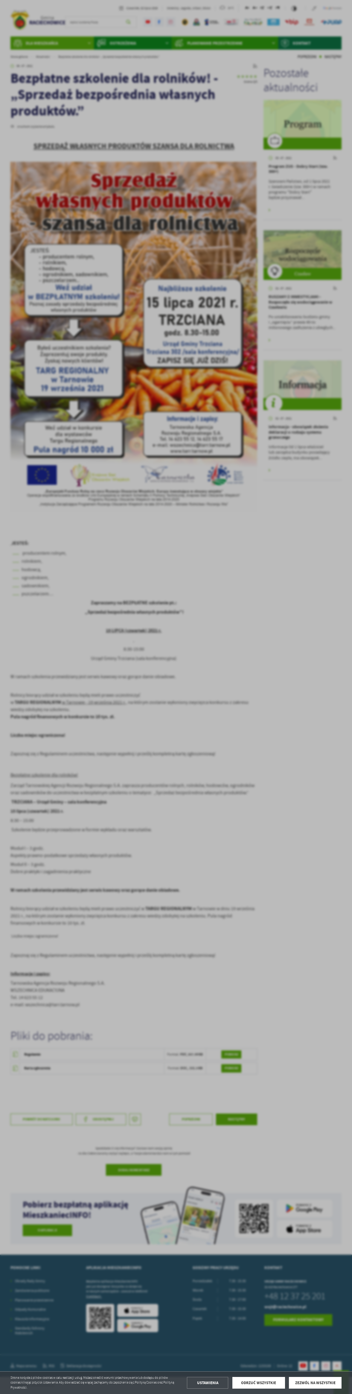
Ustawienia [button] (207, 1382)
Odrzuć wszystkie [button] (258, 1382)
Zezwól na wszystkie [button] (315, 1382)
